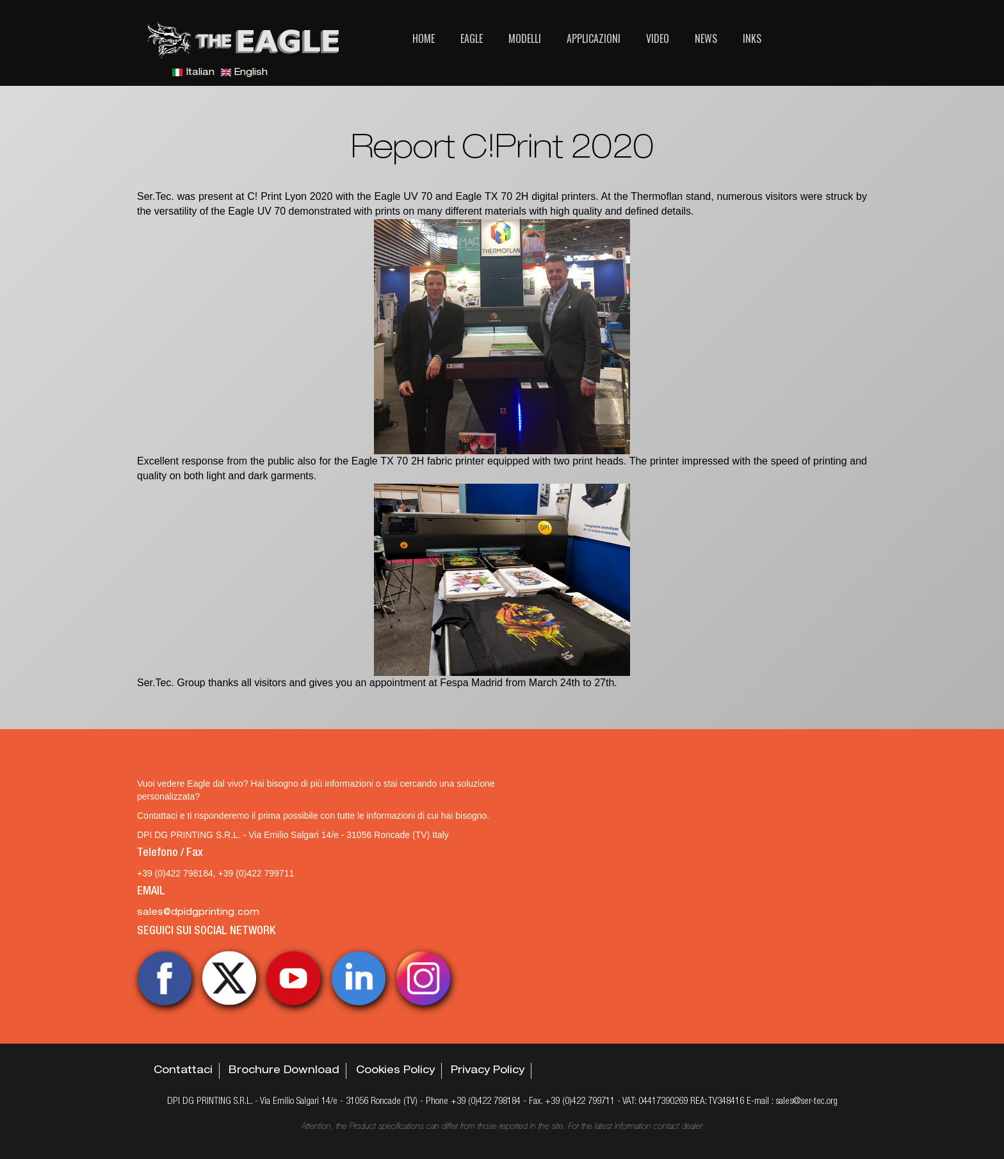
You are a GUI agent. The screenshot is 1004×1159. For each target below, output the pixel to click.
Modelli (524, 38)
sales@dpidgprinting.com (198, 912)
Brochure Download (284, 1071)
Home (423, 38)
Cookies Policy (395, 1071)
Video (657, 38)
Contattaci (183, 1071)
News (706, 38)
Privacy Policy (487, 1071)
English (244, 73)
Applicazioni (593, 38)
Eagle (471, 38)
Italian (193, 73)
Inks (752, 38)
